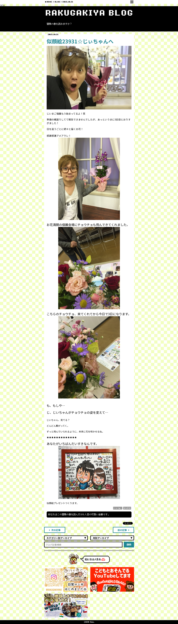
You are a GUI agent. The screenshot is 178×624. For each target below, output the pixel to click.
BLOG (57, 2)
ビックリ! (127, 508)
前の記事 (123, 530)
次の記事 (55, 530)
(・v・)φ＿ (118, 508)
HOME (49, 2)
